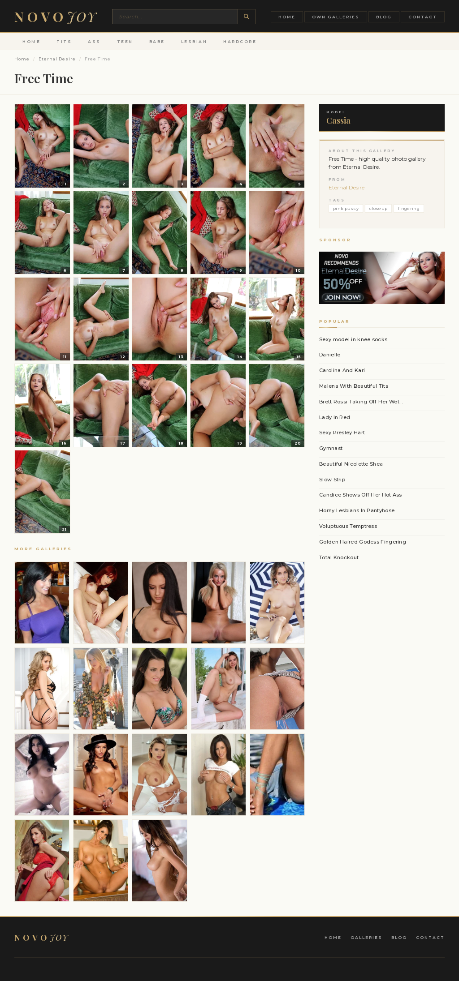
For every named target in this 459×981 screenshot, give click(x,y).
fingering (409, 208)
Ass (94, 41)
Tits (64, 41)
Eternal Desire (57, 58)
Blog (384, 16)
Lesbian (194, 41)
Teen (125, 41)
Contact (422, 16)
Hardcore (239, 41)
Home (286, 16)
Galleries (366, 937)
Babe (157, 41)
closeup (378, 208)
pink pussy (346, 208)
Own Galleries (335, 16)
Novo (55, 16)
